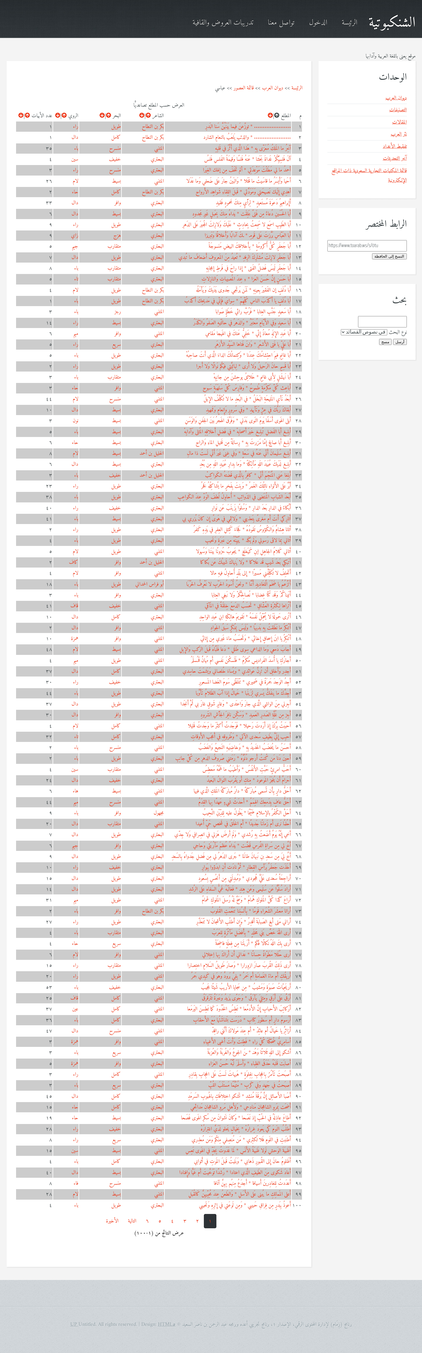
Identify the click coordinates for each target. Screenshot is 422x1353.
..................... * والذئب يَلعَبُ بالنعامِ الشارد (247, 137)
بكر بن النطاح (153, 126)
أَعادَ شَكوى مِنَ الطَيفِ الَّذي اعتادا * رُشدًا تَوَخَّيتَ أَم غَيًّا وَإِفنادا (235, 1172)
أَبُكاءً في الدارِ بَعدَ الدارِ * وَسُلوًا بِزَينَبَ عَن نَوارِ (251, 508)
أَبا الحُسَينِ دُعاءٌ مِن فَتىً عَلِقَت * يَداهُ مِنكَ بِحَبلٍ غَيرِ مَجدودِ (241, 213)
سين (74, 159)
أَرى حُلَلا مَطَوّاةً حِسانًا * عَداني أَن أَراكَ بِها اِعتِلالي (246, 954)
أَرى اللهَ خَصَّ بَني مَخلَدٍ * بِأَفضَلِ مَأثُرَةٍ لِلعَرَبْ (251, 932)
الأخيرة (112, 1221)
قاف (74, 605)
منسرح (115, 148)
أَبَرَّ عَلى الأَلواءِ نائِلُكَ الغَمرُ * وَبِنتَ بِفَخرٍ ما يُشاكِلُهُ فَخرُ (246, 486)
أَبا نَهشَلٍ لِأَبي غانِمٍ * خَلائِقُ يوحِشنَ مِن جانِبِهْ (252, 377)
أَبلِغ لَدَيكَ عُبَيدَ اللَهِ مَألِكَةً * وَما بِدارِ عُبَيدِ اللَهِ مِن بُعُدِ (245, 464)
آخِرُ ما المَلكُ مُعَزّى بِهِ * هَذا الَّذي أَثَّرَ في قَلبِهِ (253, 148)
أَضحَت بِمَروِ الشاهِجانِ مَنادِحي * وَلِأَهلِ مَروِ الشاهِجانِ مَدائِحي (240, 1107)
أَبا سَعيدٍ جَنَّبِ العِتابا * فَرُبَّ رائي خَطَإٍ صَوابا (253, 311)
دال (75, 137)
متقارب (114, 246)
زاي (74, 235)
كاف (73, 562)
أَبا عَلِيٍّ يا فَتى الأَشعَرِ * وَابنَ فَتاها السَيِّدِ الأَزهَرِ (253, 344)
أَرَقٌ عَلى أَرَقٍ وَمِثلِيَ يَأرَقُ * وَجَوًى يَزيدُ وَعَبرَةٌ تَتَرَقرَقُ (246, 998)
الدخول (318, 23)
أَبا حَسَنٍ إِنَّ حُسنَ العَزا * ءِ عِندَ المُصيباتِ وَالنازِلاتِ (246, 279)
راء (75, 126)
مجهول (159, 813)
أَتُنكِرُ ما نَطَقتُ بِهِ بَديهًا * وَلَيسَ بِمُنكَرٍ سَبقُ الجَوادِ (250, 627)
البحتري (157, 159)
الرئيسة (349, 23)
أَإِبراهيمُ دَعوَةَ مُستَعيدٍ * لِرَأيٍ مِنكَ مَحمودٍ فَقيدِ (253, 202)
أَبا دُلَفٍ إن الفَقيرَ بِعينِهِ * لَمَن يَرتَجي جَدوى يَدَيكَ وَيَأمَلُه (243, 290)
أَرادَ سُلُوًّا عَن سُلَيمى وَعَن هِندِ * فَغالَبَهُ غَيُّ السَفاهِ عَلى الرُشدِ (240, 889)
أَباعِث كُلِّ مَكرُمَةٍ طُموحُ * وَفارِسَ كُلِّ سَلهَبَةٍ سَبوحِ (247, 388)
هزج (117, 235)
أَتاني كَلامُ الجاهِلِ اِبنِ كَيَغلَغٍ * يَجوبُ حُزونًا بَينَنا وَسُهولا (243, 551)
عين (75, 1009)
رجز (117, 311)
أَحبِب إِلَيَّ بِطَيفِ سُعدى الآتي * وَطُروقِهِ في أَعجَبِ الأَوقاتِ (241, 736)
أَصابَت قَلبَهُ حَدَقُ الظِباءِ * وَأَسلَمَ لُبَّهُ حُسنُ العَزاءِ (250, 1063)
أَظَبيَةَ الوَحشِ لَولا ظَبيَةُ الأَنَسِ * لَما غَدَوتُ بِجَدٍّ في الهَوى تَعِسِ (238, 1150)
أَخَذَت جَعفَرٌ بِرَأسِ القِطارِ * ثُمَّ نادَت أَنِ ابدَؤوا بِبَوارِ (246, 867)
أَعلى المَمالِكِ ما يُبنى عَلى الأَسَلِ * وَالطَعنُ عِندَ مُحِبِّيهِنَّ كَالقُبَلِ (239, 1194)
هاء (75, 791)
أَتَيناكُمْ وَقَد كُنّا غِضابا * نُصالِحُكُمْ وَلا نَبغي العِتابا (251, 595)
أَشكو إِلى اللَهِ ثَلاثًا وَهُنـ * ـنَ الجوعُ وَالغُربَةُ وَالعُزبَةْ (249, 1052)
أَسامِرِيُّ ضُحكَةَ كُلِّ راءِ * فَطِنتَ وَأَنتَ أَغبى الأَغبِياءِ (247, 1041)
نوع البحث (398, 332)
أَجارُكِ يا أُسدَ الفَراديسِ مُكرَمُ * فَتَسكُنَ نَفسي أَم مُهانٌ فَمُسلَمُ (240, 660)
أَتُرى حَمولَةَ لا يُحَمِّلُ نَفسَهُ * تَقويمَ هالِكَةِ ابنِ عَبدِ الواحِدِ (245, 617)
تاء (76, 279)
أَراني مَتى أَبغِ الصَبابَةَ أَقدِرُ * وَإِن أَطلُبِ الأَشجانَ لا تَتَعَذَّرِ (243, 922)
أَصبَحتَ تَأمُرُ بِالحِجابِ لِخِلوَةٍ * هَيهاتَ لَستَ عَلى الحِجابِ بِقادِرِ (240, 1074)
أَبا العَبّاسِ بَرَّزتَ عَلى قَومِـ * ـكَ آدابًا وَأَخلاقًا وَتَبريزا (248, 235)
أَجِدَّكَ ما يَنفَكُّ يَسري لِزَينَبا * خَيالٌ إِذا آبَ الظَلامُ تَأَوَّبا (243, 693)
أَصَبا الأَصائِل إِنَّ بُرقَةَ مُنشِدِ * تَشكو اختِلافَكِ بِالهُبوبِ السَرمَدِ (239, 1096)
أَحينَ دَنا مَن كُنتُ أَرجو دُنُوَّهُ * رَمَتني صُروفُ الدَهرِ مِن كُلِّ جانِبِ (233, 758)
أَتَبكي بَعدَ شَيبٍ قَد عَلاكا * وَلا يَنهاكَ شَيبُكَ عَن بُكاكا (245, 562)
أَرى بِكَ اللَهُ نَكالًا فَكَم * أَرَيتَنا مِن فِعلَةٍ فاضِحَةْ (253, 943)
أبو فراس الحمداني (149, 584)
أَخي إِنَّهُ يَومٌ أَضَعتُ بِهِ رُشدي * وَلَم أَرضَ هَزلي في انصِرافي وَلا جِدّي (232, 834)
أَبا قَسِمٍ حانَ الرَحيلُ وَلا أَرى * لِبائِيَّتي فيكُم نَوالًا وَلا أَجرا (243, 366)
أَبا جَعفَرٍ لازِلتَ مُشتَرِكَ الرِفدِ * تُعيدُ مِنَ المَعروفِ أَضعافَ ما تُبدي (234, 257)
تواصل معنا (281, 23)
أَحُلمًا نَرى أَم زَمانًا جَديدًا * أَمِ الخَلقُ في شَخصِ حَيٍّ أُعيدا (243, 823)
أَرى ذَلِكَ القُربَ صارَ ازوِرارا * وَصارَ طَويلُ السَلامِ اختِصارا (239, 965)
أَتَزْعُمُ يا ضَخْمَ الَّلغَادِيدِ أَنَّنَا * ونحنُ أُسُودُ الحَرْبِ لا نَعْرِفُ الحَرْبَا (238, 584)
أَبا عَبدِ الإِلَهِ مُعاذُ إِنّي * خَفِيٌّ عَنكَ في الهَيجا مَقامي (248, 333)
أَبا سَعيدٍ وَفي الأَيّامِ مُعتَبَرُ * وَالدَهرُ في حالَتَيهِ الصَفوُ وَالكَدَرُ (242, 322)
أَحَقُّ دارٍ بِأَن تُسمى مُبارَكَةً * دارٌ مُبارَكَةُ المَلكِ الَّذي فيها (242, 791)
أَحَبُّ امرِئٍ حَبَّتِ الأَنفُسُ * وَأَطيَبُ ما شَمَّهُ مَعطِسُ (246, 769)
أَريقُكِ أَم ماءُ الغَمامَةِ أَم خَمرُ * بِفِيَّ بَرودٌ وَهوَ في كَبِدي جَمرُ (241, 976)
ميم (75, 333)
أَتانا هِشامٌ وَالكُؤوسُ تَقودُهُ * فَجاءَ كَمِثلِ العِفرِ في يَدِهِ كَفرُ (242, 529)
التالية (132, 1221)
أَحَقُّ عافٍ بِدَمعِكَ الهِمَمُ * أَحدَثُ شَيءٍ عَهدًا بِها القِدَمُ (244, 802)
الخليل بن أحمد (152, 453)
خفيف (115, 159)
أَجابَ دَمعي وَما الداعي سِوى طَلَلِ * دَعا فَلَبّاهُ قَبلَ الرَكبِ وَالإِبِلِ (235, 649)
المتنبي (159, 148)
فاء (76, 1183)
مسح (385, 342)
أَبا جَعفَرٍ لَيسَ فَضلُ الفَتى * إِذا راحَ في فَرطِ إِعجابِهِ (248, 268)
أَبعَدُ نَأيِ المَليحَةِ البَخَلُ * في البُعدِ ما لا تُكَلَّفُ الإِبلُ (247, 399)
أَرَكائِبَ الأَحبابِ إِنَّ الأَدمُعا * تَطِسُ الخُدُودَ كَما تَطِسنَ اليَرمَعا (239, 1009)
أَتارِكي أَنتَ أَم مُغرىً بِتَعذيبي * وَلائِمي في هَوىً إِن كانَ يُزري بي (236, 518)
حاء (75, 192)
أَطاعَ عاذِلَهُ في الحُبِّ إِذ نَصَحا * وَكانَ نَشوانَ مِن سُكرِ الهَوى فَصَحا (236, 1118)
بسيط (116, 181)
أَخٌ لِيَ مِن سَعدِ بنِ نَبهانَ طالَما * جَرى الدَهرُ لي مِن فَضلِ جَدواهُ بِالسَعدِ (231, 856)
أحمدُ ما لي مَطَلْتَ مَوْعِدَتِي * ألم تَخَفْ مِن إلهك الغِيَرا (247, 170)
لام (75, 181)
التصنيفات (398, 110)
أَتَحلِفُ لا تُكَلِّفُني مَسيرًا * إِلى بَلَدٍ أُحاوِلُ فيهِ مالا (250, 573)
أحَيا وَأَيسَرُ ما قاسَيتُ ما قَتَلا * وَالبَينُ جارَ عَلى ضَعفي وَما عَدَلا (238, 181)
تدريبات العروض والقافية (222, 23)
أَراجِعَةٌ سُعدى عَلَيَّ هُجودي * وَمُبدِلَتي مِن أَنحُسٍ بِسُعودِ (244, 878)
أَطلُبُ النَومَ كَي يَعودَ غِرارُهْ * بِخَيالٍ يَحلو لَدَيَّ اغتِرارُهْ (246, 1129)
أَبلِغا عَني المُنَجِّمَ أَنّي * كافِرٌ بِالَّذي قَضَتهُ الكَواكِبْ (248, 475)
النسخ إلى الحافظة (389, 256)
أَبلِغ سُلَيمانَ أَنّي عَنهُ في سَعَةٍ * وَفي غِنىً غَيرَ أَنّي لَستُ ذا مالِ (239, 453)
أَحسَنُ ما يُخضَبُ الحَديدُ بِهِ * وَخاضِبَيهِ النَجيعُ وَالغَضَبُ (244, 747)
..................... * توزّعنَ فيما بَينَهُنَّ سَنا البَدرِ (248, 126)
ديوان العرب (272, 88)
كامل (116, 137)
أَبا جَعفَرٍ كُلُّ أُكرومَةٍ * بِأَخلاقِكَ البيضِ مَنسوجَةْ (250, 246)
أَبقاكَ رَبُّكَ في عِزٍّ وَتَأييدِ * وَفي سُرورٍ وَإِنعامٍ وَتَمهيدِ (248, 409)
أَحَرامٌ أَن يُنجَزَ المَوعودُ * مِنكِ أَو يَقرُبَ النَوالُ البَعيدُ (249, 780)
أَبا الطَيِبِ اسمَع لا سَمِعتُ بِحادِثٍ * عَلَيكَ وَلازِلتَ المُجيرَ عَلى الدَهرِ (237, 224)
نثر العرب (399, 134)
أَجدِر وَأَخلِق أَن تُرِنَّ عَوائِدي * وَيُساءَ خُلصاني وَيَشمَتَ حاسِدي (237, 671)
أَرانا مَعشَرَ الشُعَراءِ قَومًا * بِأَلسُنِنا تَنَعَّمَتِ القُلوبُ (250, 911)
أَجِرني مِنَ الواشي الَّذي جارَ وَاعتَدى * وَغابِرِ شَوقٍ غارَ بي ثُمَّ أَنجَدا (235, 704)
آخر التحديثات (395, 158)
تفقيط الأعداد (395, 146)
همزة (74, 638)
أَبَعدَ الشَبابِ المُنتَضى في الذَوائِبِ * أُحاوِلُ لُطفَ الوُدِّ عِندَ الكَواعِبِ (234, 497)
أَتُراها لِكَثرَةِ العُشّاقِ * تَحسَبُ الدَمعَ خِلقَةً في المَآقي (248, 605)
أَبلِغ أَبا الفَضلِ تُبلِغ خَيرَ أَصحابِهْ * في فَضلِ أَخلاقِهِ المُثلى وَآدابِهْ (237, 431)
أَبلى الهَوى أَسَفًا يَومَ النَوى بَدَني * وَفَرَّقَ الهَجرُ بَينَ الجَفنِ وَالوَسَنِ (238, 420)
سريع (116, 344)
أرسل (399, 342)
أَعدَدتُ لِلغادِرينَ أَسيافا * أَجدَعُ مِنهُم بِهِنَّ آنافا (252, 1183)
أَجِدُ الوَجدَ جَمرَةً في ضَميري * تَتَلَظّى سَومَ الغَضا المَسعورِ (245, 682)
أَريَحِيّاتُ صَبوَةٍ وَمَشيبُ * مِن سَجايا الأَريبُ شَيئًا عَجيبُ (246, 987)
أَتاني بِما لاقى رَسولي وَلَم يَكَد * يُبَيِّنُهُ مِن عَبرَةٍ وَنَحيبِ (248, 540)
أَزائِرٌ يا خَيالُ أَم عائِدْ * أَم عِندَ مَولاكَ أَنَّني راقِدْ (251, 1030)
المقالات (399, 122)
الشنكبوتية (392, 23)
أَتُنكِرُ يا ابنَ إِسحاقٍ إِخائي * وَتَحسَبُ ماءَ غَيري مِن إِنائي (245, 638)
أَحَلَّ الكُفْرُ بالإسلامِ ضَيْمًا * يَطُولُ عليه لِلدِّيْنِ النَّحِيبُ (246, 813)
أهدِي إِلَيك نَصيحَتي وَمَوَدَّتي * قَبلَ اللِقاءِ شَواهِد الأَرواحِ (243, 192)
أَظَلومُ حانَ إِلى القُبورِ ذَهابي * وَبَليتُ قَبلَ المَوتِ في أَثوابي (242, 1161)
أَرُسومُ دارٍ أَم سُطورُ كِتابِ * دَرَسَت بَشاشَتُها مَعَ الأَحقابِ (242, 1020)
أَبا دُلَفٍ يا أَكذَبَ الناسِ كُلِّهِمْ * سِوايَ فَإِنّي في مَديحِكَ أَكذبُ (237, 301)
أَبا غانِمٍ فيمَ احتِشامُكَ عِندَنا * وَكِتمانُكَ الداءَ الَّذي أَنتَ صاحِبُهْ (238, 355)
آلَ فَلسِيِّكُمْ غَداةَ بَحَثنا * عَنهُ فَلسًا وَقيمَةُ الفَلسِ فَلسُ (247, 159)
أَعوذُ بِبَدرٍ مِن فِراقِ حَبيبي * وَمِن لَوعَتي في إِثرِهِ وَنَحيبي (245, 1205)
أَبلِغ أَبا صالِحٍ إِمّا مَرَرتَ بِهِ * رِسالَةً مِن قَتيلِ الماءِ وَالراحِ (243, 442)
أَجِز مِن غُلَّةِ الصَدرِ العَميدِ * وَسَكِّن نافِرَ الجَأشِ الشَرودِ (245, 714)
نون (75, 420)
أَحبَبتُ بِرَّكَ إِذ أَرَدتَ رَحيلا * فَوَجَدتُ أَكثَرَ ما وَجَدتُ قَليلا (239, 726)
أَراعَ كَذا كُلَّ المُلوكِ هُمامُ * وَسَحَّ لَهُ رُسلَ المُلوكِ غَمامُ (246, 900)
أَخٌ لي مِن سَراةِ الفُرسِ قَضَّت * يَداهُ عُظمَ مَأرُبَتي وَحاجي (242, 845)
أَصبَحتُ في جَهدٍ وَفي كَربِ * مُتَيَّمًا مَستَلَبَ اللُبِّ (249, 1085)
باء (76, 148)
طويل (116, 126)
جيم (75, 246)
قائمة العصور (244, 88)
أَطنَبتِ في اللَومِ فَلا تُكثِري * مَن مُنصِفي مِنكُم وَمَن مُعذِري (241, 1139)
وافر (117, 202)
